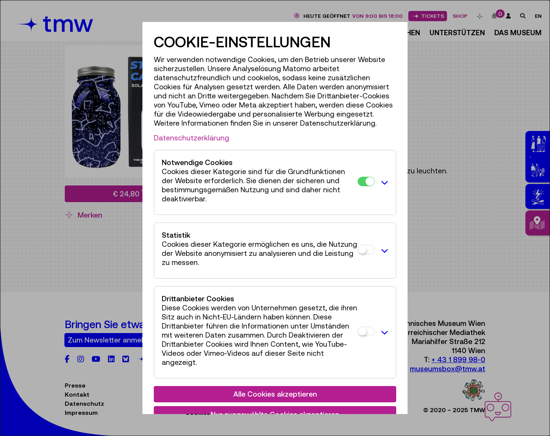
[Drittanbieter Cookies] (366, 331)
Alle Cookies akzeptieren (275, 394)
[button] (383, 182)
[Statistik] (366, 249)
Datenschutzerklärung (191, 138)
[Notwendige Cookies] (366, 181)
